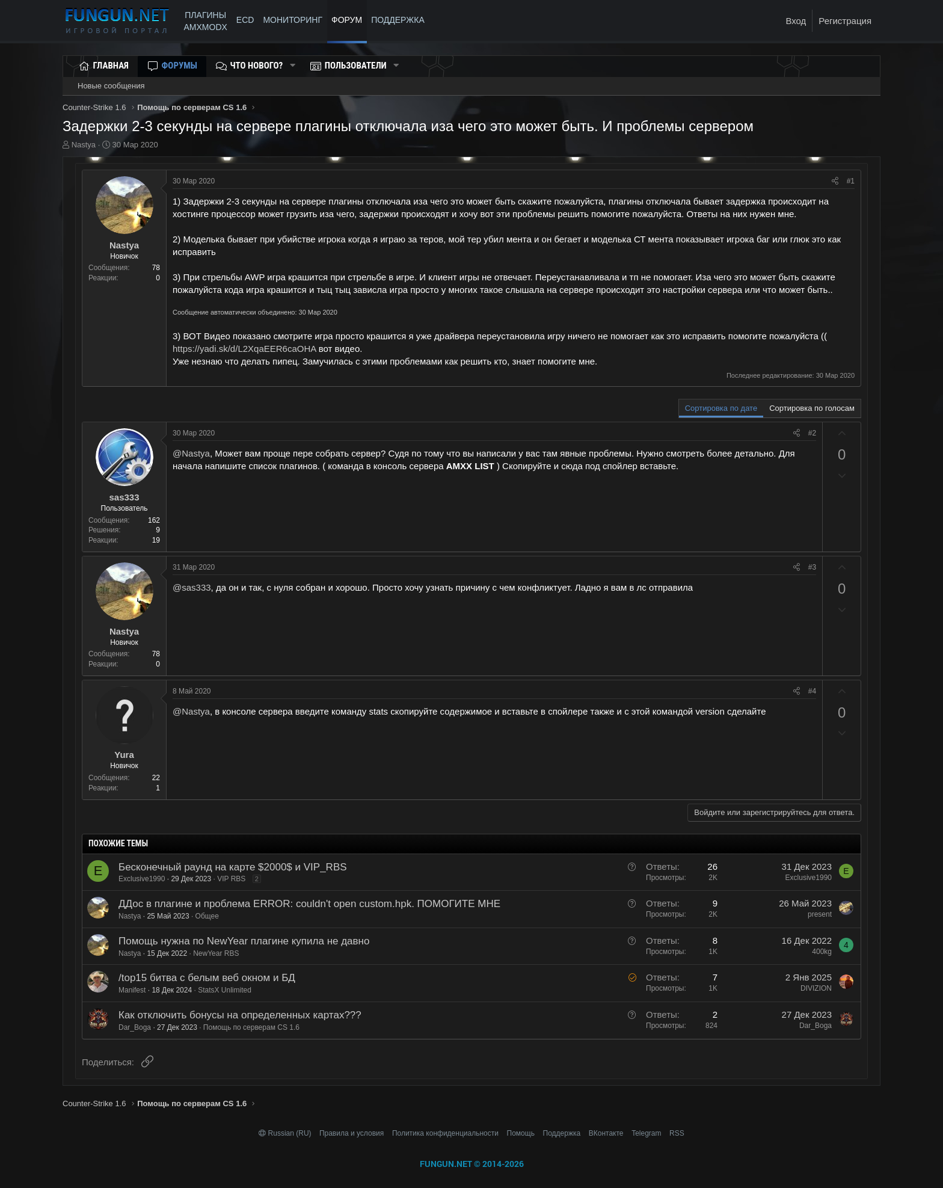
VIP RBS (231, 879)
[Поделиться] (835, 181)
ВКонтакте (606, 1133)
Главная (111, 65)
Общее (207, 916)
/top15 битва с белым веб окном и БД (206, 977)
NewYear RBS (216, 953)
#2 (812, 433)
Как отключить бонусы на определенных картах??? (239, 1015)
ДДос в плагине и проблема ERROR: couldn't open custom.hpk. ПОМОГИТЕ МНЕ (309, 903)
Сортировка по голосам (812, 408)
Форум (346, 20)
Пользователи (356, 65)
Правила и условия (351, 1133)
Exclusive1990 (141, 879)
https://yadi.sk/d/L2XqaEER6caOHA (244, 348)
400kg (822, 951)
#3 (812, 567)
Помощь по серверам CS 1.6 (251, 1027)
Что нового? (256, 65)
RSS (676, 1133)
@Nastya (191, 453)
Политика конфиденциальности (445, 1133)
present (820, 914)
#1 (851, 181)
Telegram (646, 1133)
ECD (245, 20)
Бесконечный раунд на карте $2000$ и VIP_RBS (232, 867)
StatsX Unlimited (224, 990)
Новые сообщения (111, 85)
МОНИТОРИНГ (292, 20)
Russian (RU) (286, 1133)
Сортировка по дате (721, 408)
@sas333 (192, 587)
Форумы (179, 65)
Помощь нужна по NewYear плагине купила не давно (243, 941)
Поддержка (562, 1133)
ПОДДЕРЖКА (400, 20)
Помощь (521, 1133)
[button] (292, 66)
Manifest (132, 990)
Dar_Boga (134, 1027)
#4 (812, 691)
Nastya (84, 144)
